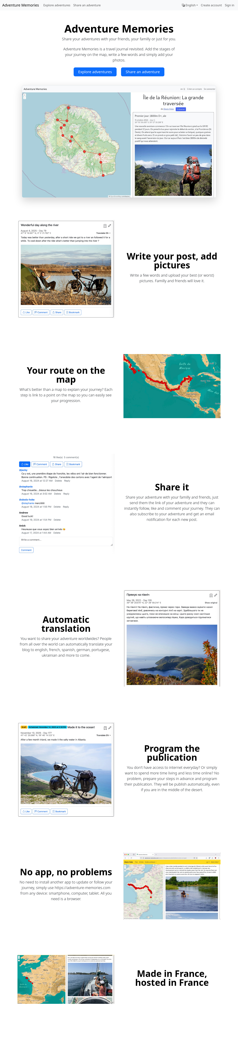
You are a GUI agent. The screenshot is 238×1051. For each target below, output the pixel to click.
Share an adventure (87, 5)
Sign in (229, 5)
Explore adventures (56, 5)
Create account (211, 5)
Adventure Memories (20, 5)
